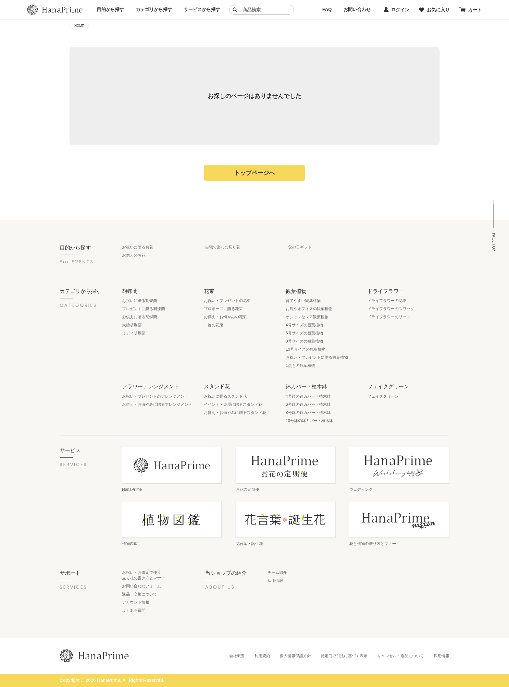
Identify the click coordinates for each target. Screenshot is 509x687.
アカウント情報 (135, 602)
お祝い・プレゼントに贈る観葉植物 (317, 357)
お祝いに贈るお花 (137, 247)
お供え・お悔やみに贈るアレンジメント (157, 404)
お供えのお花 (133, 255)
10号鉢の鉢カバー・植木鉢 (309, 420)
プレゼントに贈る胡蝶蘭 (143, 309)
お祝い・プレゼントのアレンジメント (155, 396)
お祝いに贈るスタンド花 (225, 396)
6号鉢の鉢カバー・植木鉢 (308, 404)
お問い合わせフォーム (141, 586)
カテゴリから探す (154, 9)
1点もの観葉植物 (300, 365)
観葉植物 (296, 291)
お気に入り (434, 9)
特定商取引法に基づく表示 (344, 656)
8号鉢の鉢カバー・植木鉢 (308, 412)
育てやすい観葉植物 (303, 300)
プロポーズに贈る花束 (223, 309)
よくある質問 (133, 610)
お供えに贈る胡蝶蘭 (139, 317)
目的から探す (110, 9)
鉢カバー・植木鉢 (306, 386)
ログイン (396, 9)
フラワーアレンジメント (150, 386)
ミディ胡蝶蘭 (133, 333)
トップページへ (254, 173)
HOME (79, 26)
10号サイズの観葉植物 (305, 349)
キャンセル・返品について (400, 656)
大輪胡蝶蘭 (132, 325)
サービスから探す (202, 9)
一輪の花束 (213, 325)
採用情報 (275, 580)
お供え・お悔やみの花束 (225, 317)
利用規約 (262, 656)
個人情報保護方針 (295, 656)
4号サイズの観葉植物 (304, 325)
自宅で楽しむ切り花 (222, 247)
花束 (209, 291)
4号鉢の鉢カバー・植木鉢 (308, 396)
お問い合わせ (357, 9)
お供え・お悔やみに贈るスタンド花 (235, 412)
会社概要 (237, 656)
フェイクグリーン (388, 386)
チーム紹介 (277, 572)
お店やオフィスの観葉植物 (309, 309)
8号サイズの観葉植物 (304, 341)
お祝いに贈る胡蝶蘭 (139, 300)
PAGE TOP (493, 242)
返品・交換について (139, 594)
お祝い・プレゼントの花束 (227, 300)
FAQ (327, 9)
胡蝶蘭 (130, 291)
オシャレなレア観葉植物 (307, 317)
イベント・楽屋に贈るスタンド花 (233, 404)
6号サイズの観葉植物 (304, 333)
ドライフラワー (385, 291)
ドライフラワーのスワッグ (390, 309)
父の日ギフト (300, 247)
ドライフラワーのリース (388, 317)
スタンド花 (217, 386)
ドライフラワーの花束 (386, 300)
